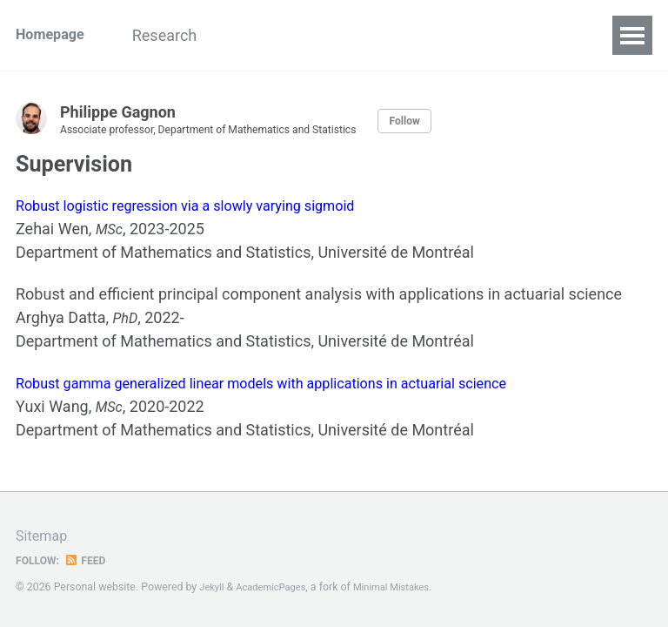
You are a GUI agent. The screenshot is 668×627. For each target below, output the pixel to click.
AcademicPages (278, 587)
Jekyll (213, 587)
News (270, 35)
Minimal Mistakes (406, 587)
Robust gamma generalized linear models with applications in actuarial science (290, 393)
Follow (442, 121)
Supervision (443, 35)
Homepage (54, 35)
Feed (91, 560)
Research (187, 35)
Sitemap (44, 535)
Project (346, 35)
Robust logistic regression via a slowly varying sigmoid (205, 211)
